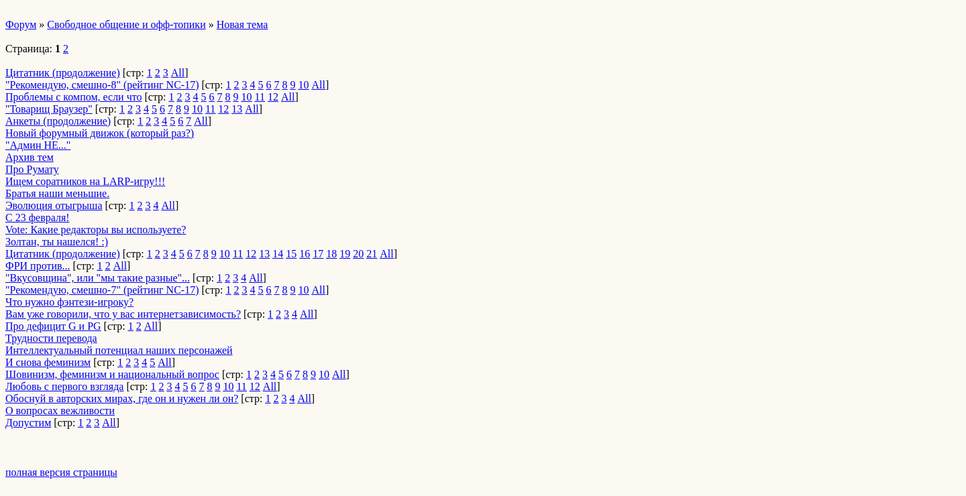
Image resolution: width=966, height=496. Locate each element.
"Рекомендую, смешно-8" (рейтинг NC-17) (102, 84)
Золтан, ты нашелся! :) (56, 241)
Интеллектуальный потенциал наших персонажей (119, 350)
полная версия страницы (61, 472)
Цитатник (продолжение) (62, 72)
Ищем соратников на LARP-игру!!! (85, 181)
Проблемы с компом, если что (73, 97)
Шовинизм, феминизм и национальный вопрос (112, 374)
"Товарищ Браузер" (49, 109)
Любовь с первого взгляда (64, 386)
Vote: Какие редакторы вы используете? (95, 229)
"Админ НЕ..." (37, 145)
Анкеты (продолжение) (58, 121)
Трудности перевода (51, 338)
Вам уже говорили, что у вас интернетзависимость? (123, 314)
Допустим (28, 422)
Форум (20, 24)
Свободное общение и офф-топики (126, 24)
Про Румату (32, 169)
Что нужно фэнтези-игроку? (69, 302)
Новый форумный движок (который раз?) (99, 133)
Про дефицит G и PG (53, 326)
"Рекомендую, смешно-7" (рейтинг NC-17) (102, 290)
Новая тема (242, 24)
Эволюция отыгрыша (53, 205)
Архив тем (29, 157)
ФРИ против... (37, 265)
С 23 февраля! (37, 217)
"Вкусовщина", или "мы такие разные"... (97, 278)
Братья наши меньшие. (57, 193)
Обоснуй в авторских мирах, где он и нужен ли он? (121, 398)
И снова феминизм (48, 362)
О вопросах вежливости (60, 410)
